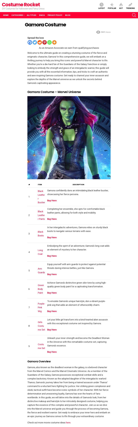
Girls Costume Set (41, 326)
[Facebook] (30, 42)
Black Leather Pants (41, 215)
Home (6, 15)
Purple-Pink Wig (41, 307)
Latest (101, 6)
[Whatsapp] (49, 42)
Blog (67, 15)
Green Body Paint (41, 289)
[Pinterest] (44, 42)
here (68, 422)
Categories (17, 15)
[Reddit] (39, 42)
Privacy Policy (55, 15)
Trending (130, 6)
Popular (112, 6)
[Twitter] (35, 42)
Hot (121, 6)
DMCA (42, 15)
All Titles (31, 15)
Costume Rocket (21, 4)
